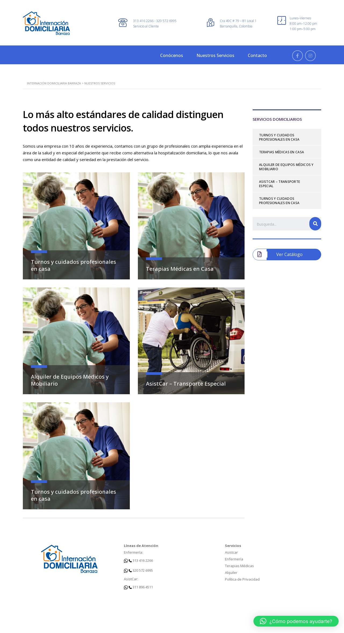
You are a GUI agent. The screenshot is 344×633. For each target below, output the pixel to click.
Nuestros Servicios (215, 55)
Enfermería (234, 559)
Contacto (257, 55)
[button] (296, 621)
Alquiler (231, 572)
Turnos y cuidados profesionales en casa (73, 265)
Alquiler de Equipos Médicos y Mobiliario (70, 380)
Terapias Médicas (239, 565)
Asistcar (231, 552)
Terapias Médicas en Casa (180, 268)
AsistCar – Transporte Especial (186, 383)
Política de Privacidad (242, 579)
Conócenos (171, 55)
